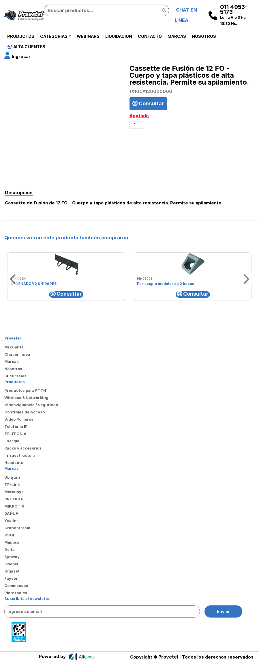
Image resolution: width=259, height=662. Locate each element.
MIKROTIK (14, 506)
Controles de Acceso (24, 412)
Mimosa (11, 542)
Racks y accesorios (23, 448)
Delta (9, 549)
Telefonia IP (16, 426)
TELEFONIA (15, 433)
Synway (12, 556)
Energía (11, 441)
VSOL (9, 535)
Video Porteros (18, 419)
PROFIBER (14, 499)
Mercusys (14, 491)
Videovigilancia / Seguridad (31, 404)
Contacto (150, 36)
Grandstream (17, 527)
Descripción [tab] (19, 192)
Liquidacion (118, 36)
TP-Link (12, 484)
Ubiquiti (12, 477)
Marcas (177, 36)
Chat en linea (17, 354)
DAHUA (11, 513)
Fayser (11, 578)
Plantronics (15, 592)
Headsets (13, 462)
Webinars (88, 36)
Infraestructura (19, 455)
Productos (20, 36)
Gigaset (12, 571)
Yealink (11, 520)
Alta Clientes (26, 46)
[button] (17, 56)
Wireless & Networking (26, 397)
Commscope (16, 585)
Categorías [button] (53, 36)
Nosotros (204, 36)
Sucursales (15, 376)
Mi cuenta (14, 347)
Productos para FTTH (25, 390)
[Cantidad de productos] (137, 125)
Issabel (11, 564)
